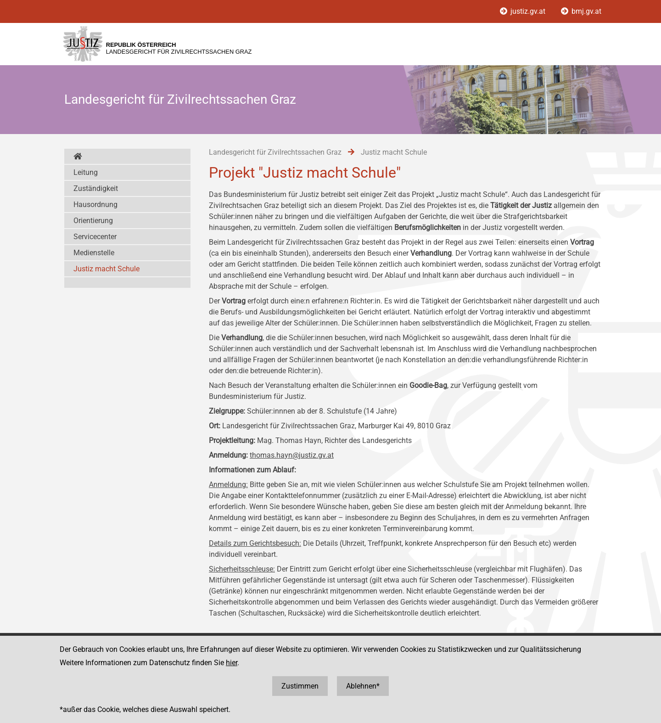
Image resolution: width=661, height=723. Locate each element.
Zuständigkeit (95, 188)
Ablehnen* (363, 686)
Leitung (85, 172)
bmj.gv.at (581, 11)
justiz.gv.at (523, 11)
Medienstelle (93, 252)
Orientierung (93, 220)
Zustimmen (300, 686)
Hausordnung (95, 204)
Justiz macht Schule (106, 268)
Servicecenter (95, 236)
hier (231, 662)
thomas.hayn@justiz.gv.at (292, 455)
